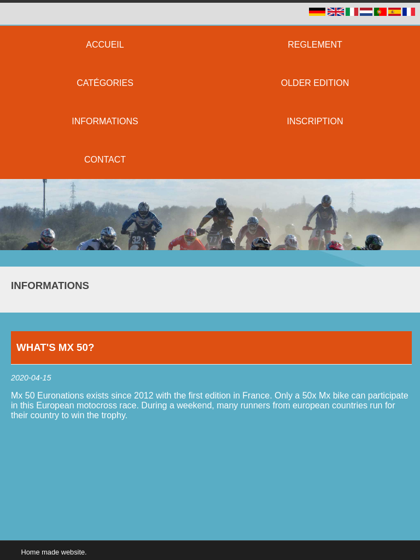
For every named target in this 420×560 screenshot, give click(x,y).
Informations (50, 285)
